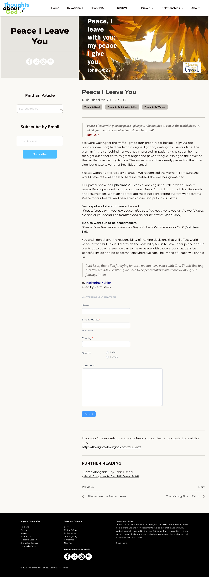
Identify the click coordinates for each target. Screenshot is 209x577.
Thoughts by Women (155, 107)
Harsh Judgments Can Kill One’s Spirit (111, 476)
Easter (67, 527)
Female (112, 357)
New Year (68, 543)
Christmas (69, 540)
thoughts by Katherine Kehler (122, 107)
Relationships (173, 8)
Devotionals (75, 8)
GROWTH (125, 8)
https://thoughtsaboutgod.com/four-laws (111, 447)
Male (110, 352)
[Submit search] (61, 109)
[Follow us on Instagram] (43, 61)
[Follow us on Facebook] (29, 61)
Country (87, 338)
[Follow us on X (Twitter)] (36, 61)
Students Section (29, 540)
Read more (121, 543)
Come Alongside (96, 472)
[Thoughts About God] (16, 8)
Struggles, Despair (29, 543)
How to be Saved (29, 546)
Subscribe (40, 154)
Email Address (91, 319)
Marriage (25, 527)
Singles (24, 533)
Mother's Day (70, 530)
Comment (88, 365)
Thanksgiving (70, 536)
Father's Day (70, 533)
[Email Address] (40, 141)
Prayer (147, 8)
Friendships (26, 536)
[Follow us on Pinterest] (50, 61)
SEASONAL (100, 8)
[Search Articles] (38, 109)
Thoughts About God (38, 567)
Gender (86, 353)
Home (55, 8)
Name (86, 305)
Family (24, 530)
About (197, 8)
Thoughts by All (92, 107)
